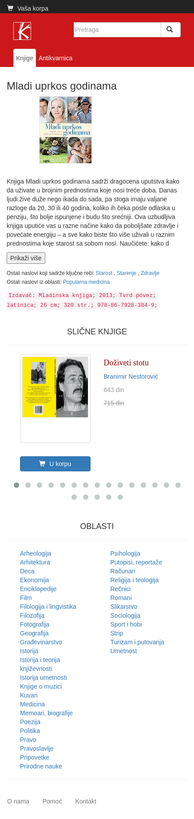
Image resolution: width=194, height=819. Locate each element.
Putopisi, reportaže (136, 562)
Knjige (24, 58)
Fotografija (34, 624)
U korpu (55, 463)
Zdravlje (150, 273)
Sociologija (126, 615)
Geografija (34, 633)
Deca (27, 571)
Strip (117, 633)
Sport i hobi (126, 624)
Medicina (32, 704)
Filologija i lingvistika (48, 606)
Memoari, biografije (46, 713)
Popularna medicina (86, 282)
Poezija (30, 721)
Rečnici (121, 588)
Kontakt (85, 801)
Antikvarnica (55, 58)
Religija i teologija (135, 580)
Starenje (127, 273)
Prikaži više (26, 258)
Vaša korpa (27, 8)
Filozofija (32, 615)
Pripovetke (34, 757)
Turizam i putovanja (138, 642)
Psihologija (126, 553)
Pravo (28, 739)
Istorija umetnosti (43, 677)
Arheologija (35, 553)
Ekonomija (34, 580)
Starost (104, 273)
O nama (18, 801)
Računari (123, 571)
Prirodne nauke (41, 766)
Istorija (29, 650)
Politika (30, 730)
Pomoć (52, 801)
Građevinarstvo (41, 642)
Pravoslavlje (36, 748)
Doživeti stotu (126, 362)
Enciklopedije (38, 588)
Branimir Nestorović (131, 376)
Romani (121, 597)
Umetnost (124, 650)
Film (26, 597)
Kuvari (29, 695)
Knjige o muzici (41, 686)
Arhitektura (35, 562)
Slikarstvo (124, 606)
